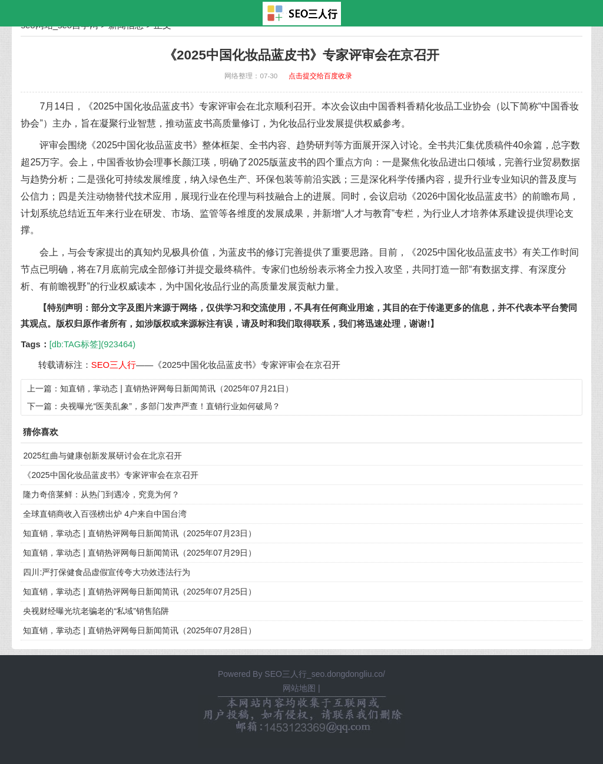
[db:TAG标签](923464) (92, 344)
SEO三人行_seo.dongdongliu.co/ (324, 674)
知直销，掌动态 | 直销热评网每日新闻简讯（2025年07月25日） (139, 591)
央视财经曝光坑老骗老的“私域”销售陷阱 (95, 611)
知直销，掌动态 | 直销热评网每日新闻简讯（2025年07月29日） (139, 552)
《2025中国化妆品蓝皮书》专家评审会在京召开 (246, 365)
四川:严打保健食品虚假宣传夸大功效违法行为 (106, 572)
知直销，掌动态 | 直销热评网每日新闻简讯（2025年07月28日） (139, 630)
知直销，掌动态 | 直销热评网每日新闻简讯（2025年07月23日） (139, 533)
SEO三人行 (113, 365)
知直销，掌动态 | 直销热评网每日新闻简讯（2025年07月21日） (176, 388)
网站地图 (299, 688)
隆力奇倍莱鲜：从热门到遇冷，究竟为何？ (101, 494)
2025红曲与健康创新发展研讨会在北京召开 (102, 455)
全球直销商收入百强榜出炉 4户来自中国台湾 (105, 514)
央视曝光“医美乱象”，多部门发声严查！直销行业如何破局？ (170, 406)
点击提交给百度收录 (320, 75)
